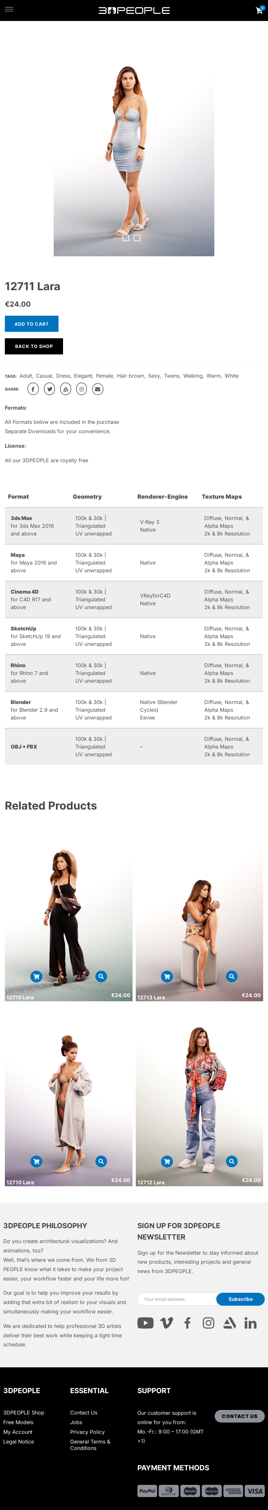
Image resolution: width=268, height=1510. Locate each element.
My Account (17, 1432)
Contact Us (83, 1412)
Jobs (76, 1422)
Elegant (83, 375)
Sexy (154, 375)
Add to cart (32, 324)
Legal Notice (18, 1441)
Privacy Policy (87, 1432)
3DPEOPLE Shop (23, 1412)
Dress (63, 375)
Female (104, 375)
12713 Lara (151, 997)
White (232, 375)
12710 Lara (20, 1182)
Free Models (18, 1422)
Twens (171, 375)
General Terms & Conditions (90, 1444)
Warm (214, 375)
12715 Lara (20, 997)
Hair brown (130, 375)
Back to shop (34, 346)
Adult (25, 375)
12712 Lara (151, 1182)
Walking (193, 375)
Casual (44, 375)
